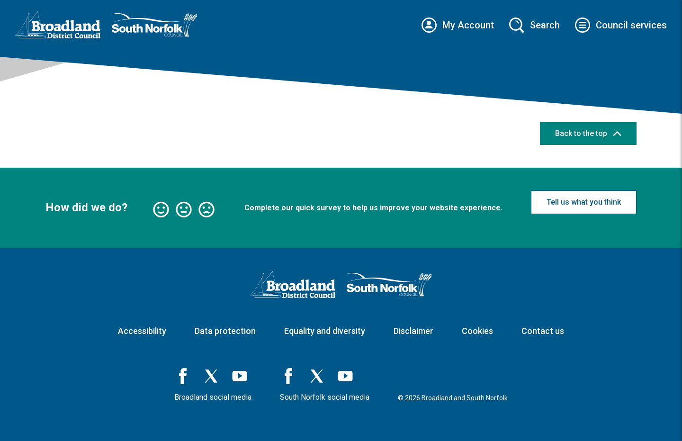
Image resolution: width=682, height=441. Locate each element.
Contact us (542, 331)
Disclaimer (413, 331)
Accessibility (142, 331)
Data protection (225, 331)
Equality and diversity (324, 331)
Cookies (477, 331)
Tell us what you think (584, 202)
